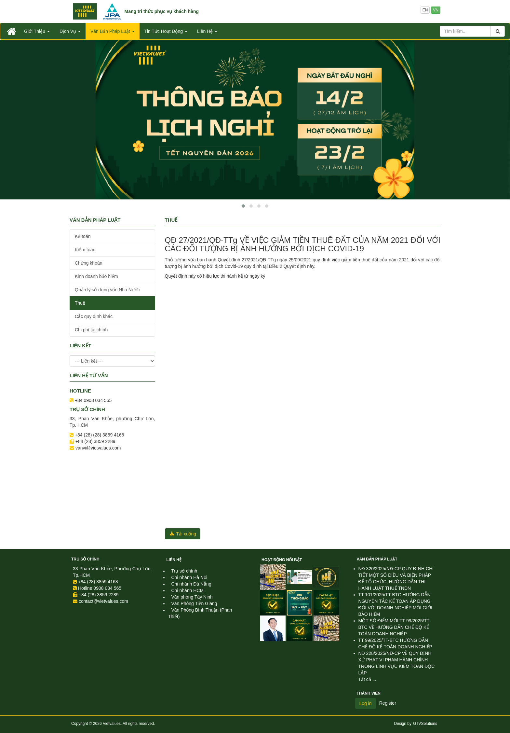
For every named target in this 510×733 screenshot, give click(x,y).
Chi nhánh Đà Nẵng (191, 584)
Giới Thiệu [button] (37, 31)
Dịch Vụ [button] (70, 31)
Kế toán (82, 236)
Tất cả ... (367, 679)
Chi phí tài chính (91, 329)
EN (425, 10)
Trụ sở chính (85, 559)
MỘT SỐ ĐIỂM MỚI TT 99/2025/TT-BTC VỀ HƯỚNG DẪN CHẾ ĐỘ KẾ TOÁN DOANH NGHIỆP (394, 627)
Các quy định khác (94, 316)
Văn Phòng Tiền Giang (194, 603)
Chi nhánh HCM (187, 590)
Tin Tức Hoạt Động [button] (165, 31)
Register (387, 703)
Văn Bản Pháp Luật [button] (112, 31)
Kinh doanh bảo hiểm (96, 276)
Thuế (80, 303)
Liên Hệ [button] (207, 31)
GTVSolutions (425, 723)
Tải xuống (182, 533)
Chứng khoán (88, 263)
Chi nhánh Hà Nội (189, 577)
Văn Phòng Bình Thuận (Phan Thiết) (200, 613)
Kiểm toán (85, 249)
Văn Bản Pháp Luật (377, 559)
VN (435, 10)
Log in (365, 703)
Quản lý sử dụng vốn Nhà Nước (107, 289)
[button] (243, 206)
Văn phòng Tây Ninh (192, 597)
